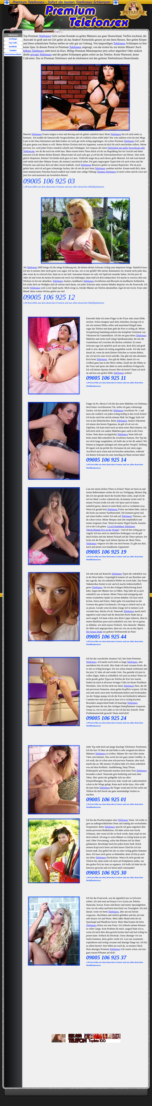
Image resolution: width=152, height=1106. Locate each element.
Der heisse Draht (94, 631)
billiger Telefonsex (33, 50)
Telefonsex (45, 36)
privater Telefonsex (41, 54)
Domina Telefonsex (106, 172)
